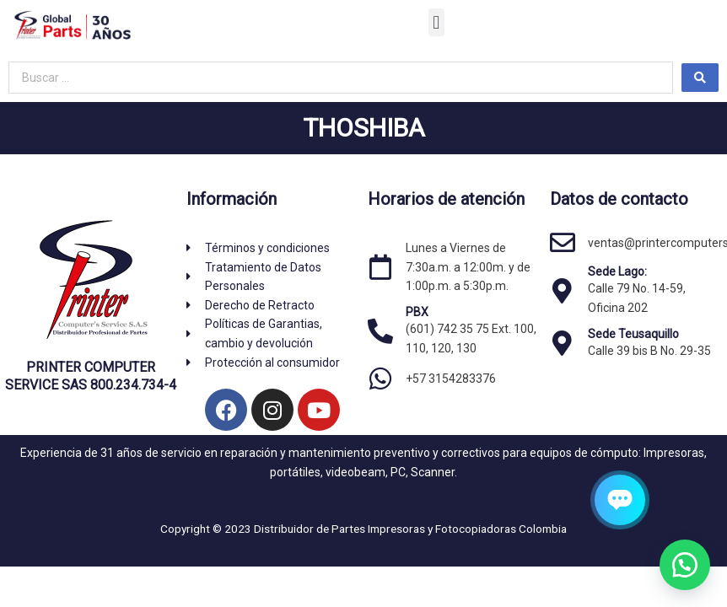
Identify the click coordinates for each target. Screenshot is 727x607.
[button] (436, 22)
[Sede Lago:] (562, 291)
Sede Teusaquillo (633, 334)
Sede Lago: (617, 271)
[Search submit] (700, 77)
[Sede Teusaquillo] (562, 343)
